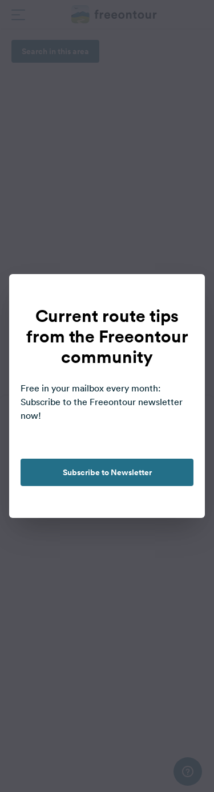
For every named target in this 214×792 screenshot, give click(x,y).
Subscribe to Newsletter (107, 472)
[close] (184, 294)
